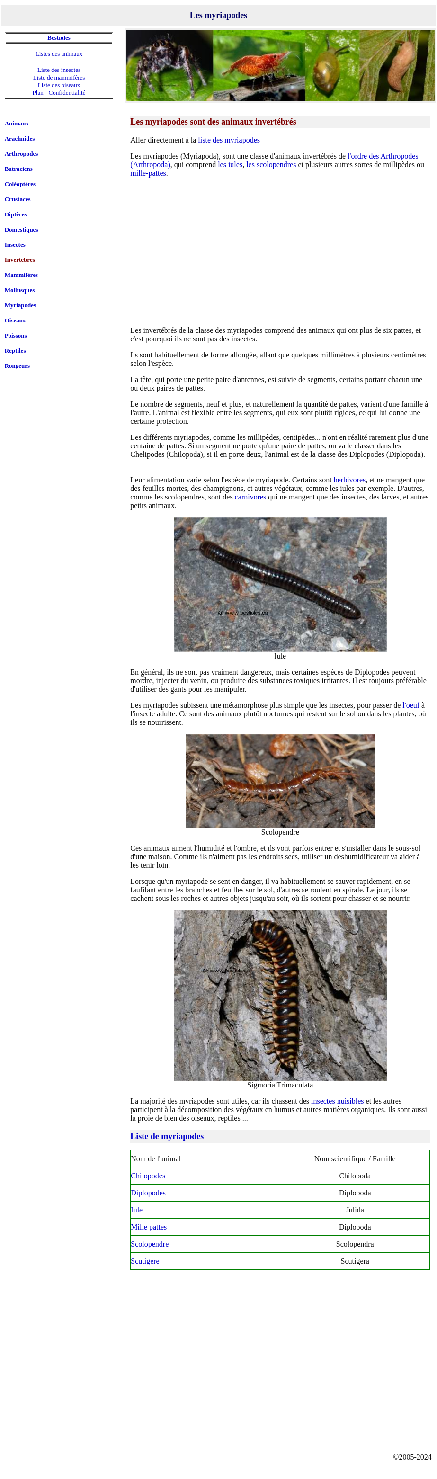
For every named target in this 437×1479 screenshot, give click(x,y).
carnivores (251, 497)
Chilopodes (148, 1176)
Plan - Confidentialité (59, 92)
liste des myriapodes (229, 140)
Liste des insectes (58, 69)
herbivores (350, 480)
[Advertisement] (280, 251)
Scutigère (145, 1261)
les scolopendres (271, 164)
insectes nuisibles (337, 1101)
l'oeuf (410, 705)
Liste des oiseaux (59, 85)
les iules (230, 164)
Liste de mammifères (59, 77)
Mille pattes (149, 1227)
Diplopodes (148, 1193)
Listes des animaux (59, 53)
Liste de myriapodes (167, 1136)
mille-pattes (148, 173)
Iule (137, 1210)
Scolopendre (150, 1244)
